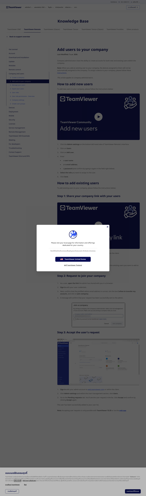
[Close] (107, 227)
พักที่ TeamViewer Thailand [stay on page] (73, 265)
